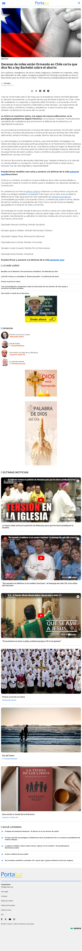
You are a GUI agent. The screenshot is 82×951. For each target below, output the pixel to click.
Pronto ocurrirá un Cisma (10, 281)
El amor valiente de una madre (16, 854)
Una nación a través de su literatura (15, 293)
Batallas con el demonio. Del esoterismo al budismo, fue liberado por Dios (29, 271)
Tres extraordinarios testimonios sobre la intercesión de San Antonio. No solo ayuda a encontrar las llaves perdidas (34, 287)
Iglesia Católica (33, 191)
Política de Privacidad (8, 905)
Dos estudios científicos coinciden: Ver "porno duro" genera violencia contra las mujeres (39, 860)
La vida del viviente (16, 361)
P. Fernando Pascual (17, 364)
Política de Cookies (7, 901)
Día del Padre (14, 343)
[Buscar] (79, 3)
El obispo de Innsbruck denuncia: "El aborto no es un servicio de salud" (32, 831)
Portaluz (7, 83)
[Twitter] (6, 919)
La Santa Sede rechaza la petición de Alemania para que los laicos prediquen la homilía (37, 526)
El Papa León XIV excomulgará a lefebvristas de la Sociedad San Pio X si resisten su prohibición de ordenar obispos (42, 839)
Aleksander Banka (17, 337)
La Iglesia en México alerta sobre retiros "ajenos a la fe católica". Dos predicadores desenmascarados (37, 847)
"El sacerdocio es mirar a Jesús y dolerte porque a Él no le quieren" (31, 641)
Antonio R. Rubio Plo (17, 355)
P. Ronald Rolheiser (17, 346)
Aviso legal (4, 892)
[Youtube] (10, 919)
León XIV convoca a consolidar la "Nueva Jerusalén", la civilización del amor (30, 276)
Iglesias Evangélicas (61, 197)
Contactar (4, 896)
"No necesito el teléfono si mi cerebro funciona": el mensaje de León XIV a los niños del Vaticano (39, 584)
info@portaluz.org (7, 887)
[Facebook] (2, 919)
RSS (2, 915)
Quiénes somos (6, 910)
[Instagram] (14, 919)
